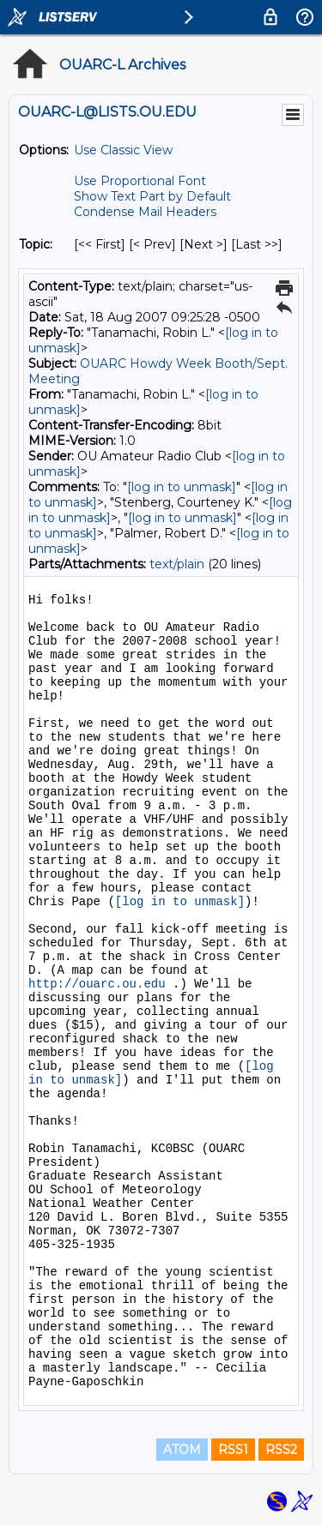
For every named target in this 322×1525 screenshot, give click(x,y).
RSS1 (233, 1449)
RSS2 (281, 1449)
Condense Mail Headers (145, 211)
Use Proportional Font (140, 181)
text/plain (176, 564)
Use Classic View (123, 150)
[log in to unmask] (181, 487)
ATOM (182, 1449)
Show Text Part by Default (152, 196)
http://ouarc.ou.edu (97, 984)
